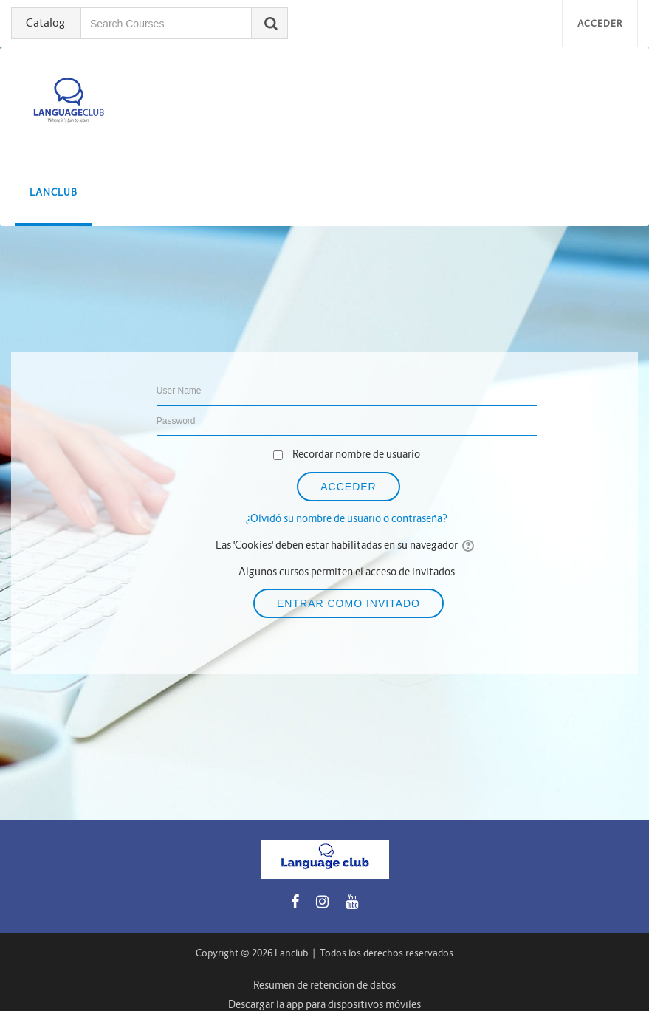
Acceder (599, 23)
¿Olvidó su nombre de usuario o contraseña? (346, 518)
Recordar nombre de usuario (356, 454)
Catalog (45, 23)
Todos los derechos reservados (386, 953)
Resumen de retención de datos (324, 985)
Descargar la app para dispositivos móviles (324, 1004)
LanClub (54, 192)
